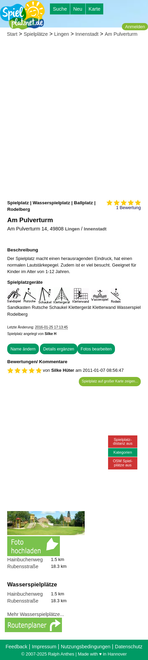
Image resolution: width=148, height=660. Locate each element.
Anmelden (135, 26)
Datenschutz (128, 646)
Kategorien (122, 452)
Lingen (61, 34)
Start (12, 34)
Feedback (16, 646)
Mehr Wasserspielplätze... (35, 614)
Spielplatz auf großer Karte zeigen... (110, 381)
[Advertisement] (74, 119)
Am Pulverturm (121, 34)
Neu (77, 9)
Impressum (44, 646)
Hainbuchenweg (25, 559)
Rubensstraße (22, 566)
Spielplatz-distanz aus (123, 441)
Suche (60, 9)
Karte (94, 9)
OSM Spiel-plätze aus (123, 463)
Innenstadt (86, 34)
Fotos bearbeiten (96, 349)
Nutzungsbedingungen (85, 646)
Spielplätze (36, 34)
